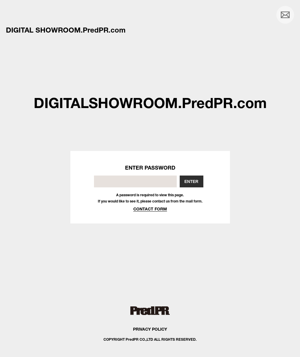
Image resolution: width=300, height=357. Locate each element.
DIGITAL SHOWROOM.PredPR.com (66, 30)
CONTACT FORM (150, 208)
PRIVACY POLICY (150, 329)
